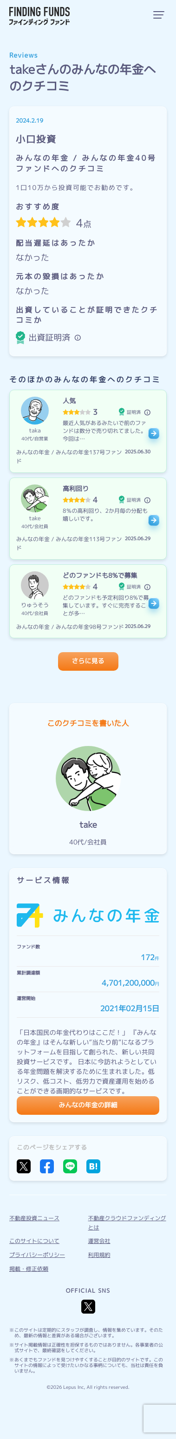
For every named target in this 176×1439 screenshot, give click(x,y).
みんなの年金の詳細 (88, 1105)
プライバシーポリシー (37, 1255)
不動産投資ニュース (34, 1218)
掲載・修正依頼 (28, 1269)
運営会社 (99, 1241)
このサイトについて (34, 1241)
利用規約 (99, 1255)
